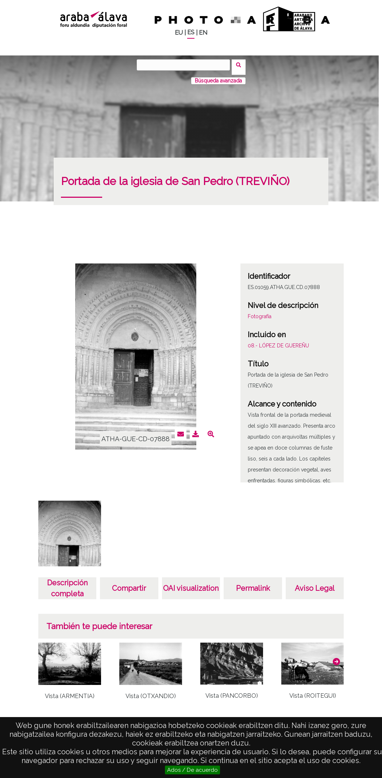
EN (203, 32)
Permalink (253, 583)
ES (190, 32)
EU (179, 32)
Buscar (241, 64)
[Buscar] (185, 65)
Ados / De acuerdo (192, 770)
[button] (336, 656)
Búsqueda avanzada (218, 76)
